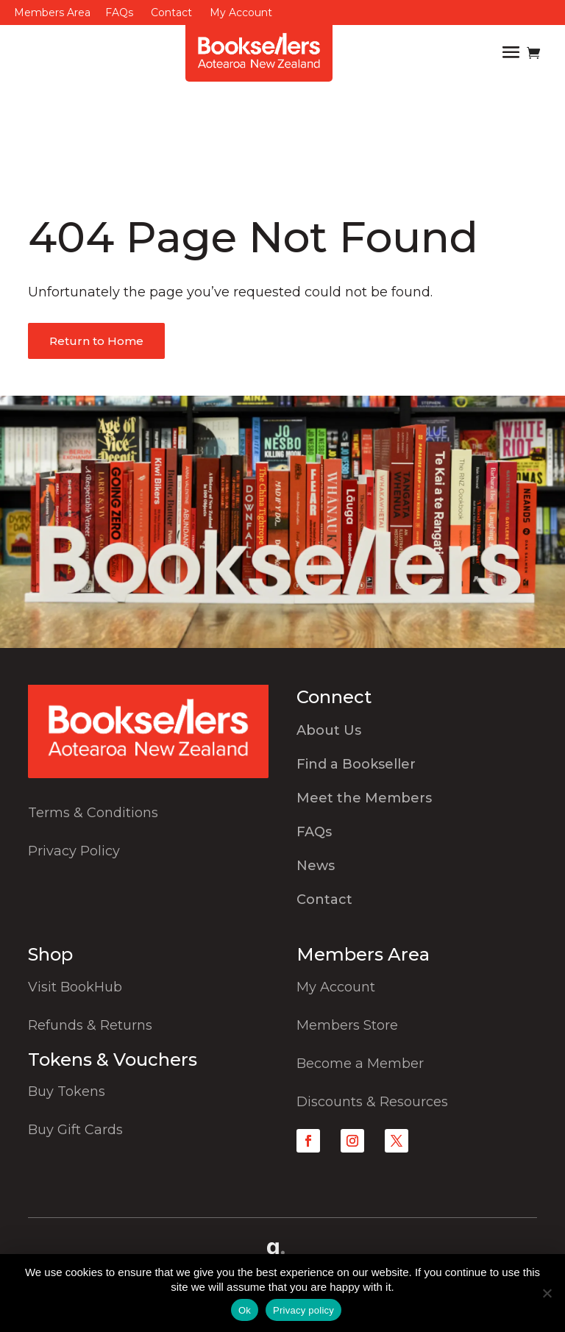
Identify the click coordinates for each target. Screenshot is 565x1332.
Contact (171, 12)
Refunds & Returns (90, 1025)
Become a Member (360, 1063)
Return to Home (96, 341)
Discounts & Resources (372, 1102)
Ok (244, 1310)
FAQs (119, 12)
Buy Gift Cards (75, 1130)
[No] (546, 1293)
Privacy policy (303, 1310)
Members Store (347, 1025)
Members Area (52, 12)
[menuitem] (416, 734)
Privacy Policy (74, 851)
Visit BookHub (75, 987)
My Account (241, 12)
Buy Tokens (66, 1091)
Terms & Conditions (93, 813)
